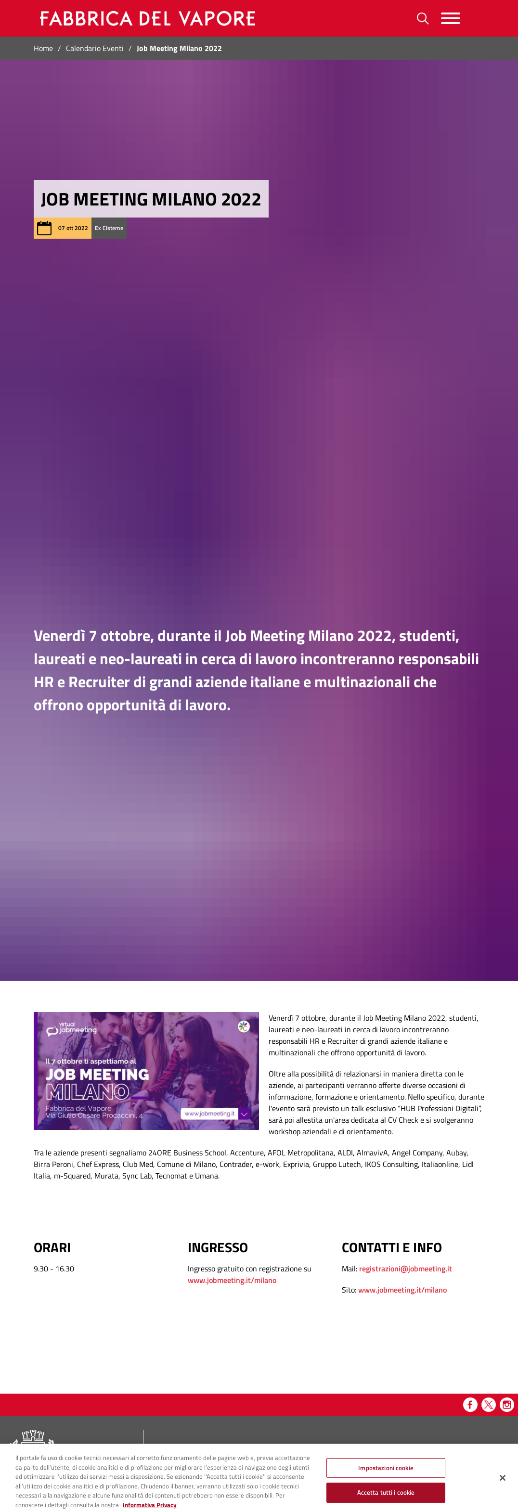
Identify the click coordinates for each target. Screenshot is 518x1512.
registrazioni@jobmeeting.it (405, 1268)
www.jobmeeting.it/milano (232, 1280)
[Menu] (450, 19)
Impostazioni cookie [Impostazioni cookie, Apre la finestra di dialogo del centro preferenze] (385, 1473)
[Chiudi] (502, 1483)
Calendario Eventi (95, 48)
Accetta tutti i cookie (386, 1498)
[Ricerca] (423, 19)
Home (43, 48)
